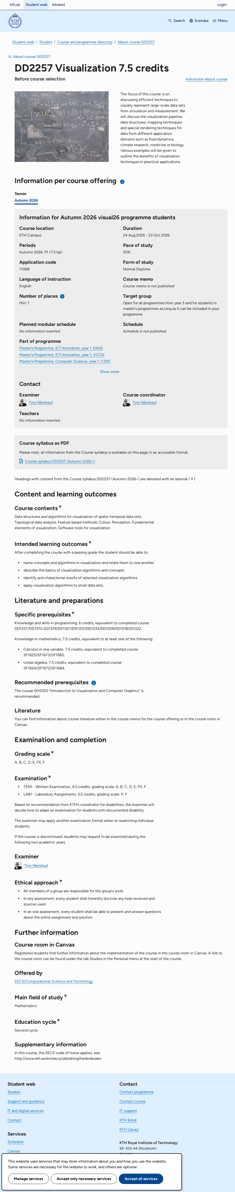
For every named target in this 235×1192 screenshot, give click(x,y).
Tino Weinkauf (41, 402)
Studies (45, 42)
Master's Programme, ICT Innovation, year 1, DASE (61, 348)
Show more (109, 371)
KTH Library (129, 1129)
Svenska (201, 20)
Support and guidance (26, 1101)
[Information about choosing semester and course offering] (122, 182)
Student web (36, 4)
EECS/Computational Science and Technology (54, 981)
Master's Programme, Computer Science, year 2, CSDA (65, 368)
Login (222, 4)
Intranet (58, 4)
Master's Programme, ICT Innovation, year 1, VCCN (61, 354)
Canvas (14, 1151)
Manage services (28, 1178)
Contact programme (136, 1092)
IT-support (128, 1110)
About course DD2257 (136, 42)
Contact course (132, 1101)
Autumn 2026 (26, 200)
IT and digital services (26, 1110)
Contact (14, 1120)
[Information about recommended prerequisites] (93, 682)
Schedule (16, 1142)
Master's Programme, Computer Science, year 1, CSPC (65, 361)
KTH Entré (128, 1120)
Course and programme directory (84, 42)
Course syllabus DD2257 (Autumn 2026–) (60, 461)
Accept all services (141, 1178)
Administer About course (206, 79)
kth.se (15, 4)
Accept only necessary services (84, 1178)
